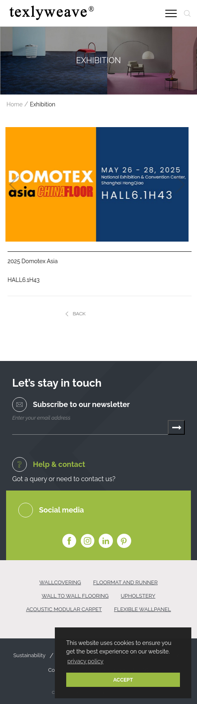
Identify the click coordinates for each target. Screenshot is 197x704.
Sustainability (29, 655)
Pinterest (124, 541)
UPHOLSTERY (138, 595)
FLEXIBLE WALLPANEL (142, 609)
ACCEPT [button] (123, 680)
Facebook (69, 541)
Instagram (87, 541)
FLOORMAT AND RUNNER (125, 582)
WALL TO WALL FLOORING (75, 595)
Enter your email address (41, 417)
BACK (83, 314)
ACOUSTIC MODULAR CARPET (64, 609)
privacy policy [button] (85, 661)
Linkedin (106, 541)
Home (14, 104)
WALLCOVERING (60, 582)
